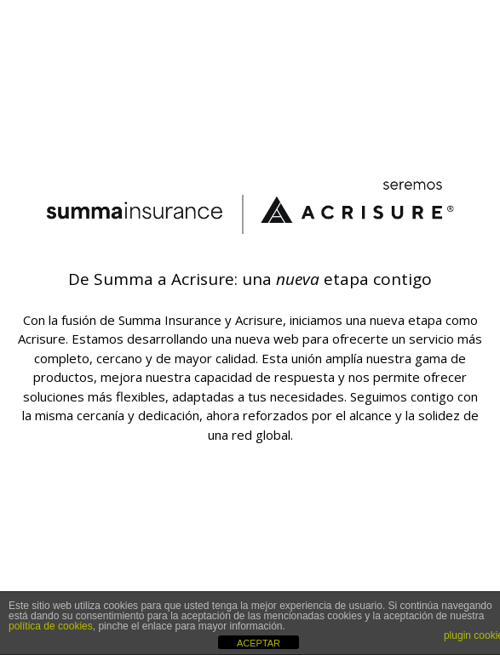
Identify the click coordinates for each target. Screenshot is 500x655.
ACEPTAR (258, 643)
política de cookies (51, 626)
